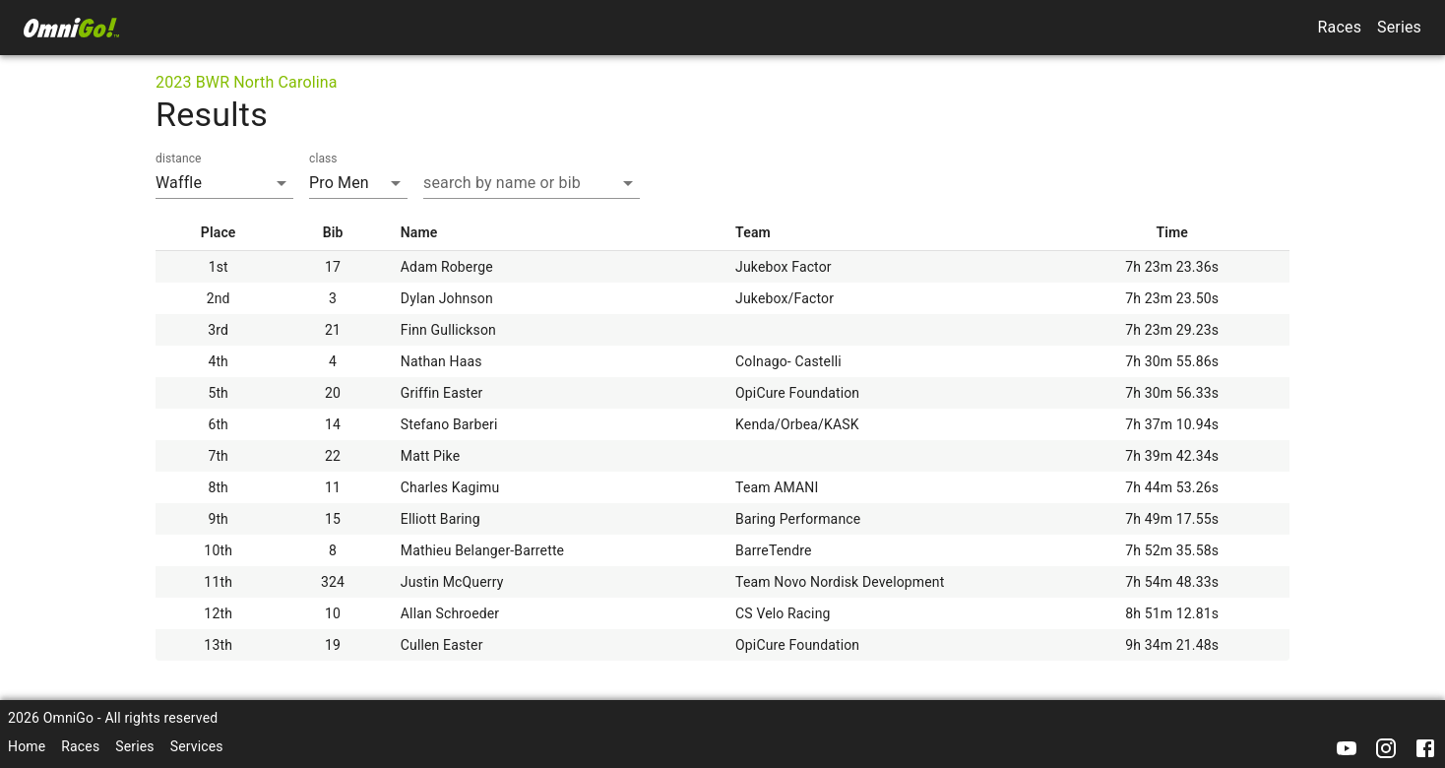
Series (1399, 27)
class (323, 158)
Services (196, 746)
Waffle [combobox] (179, 182)
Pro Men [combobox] (339, 182)
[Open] (628, 183)
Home (26, 746)
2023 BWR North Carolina (247, 82)
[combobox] (516, 182)
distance (179, 158)
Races (1339, 27)
